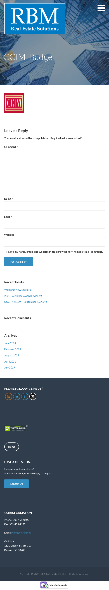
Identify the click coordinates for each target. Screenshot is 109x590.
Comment (11, 146)
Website (9, 234)
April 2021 (10, 361)
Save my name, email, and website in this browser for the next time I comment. (55, 251)
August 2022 (11, 355)
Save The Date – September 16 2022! (25, 301)
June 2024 (10, 343)
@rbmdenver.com (21, 532)
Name (8, 198)
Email (8, 216)
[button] (103, 10)
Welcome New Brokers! (18, 289)
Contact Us (16, 483)
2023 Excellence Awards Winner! (23, 295)
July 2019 (9, 367)
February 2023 (12, 349)
